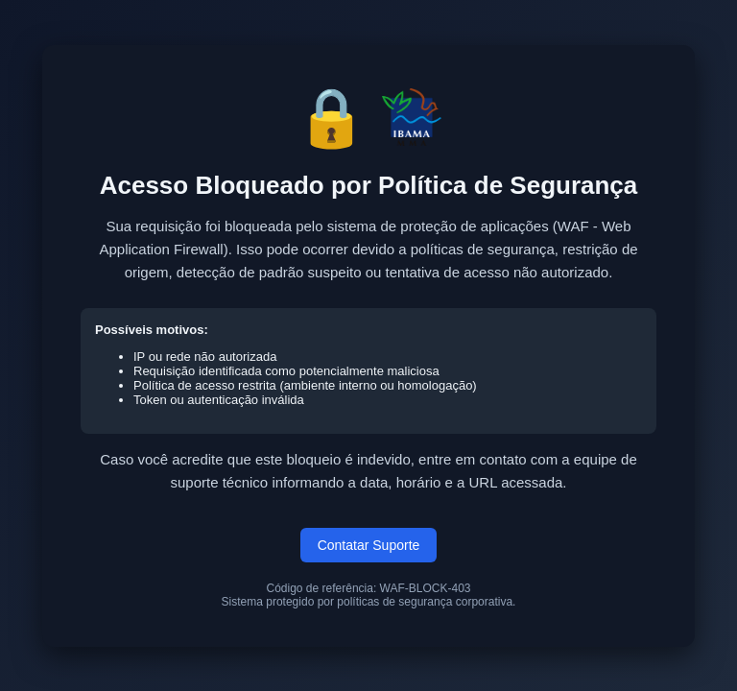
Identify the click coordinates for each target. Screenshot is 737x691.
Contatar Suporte (369, 545)
